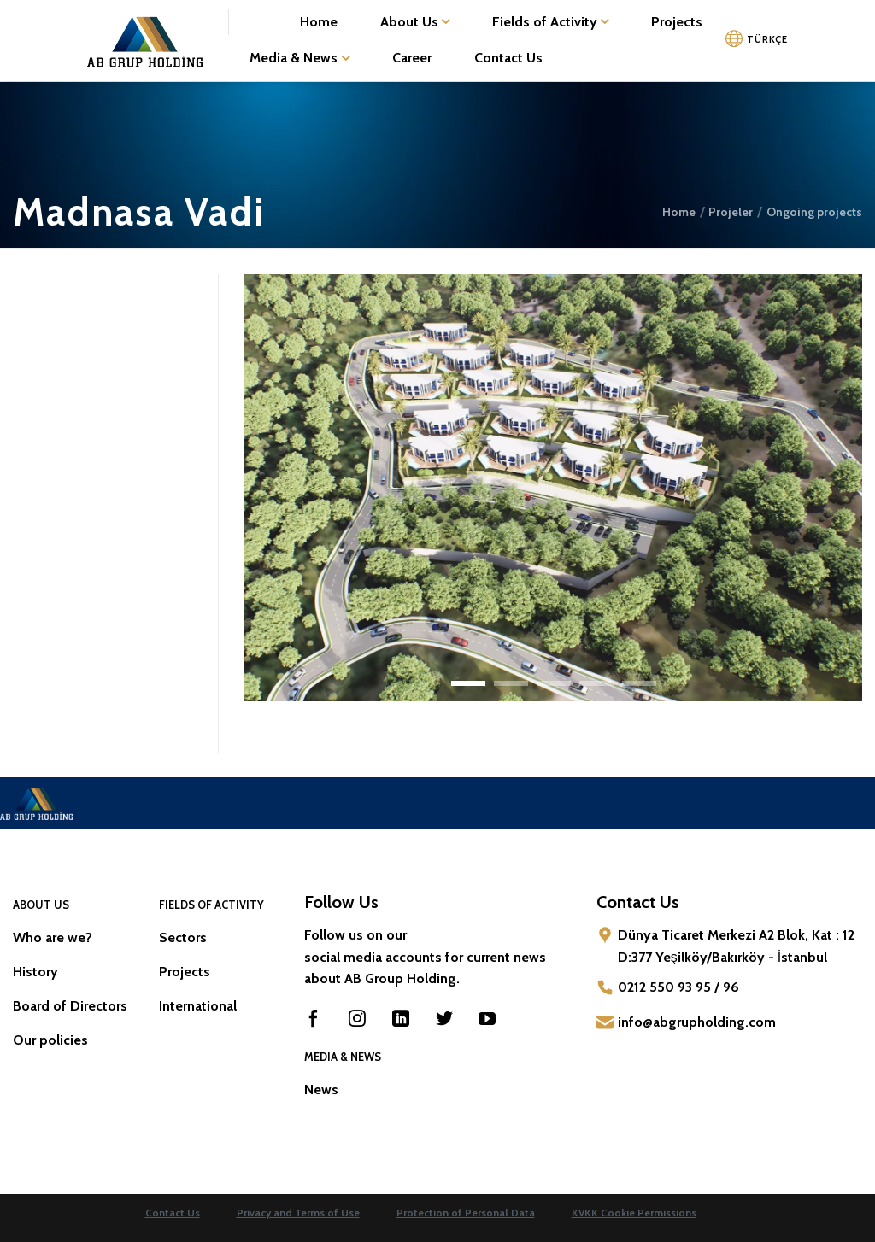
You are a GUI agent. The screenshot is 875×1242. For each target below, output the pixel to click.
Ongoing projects (814, 212)
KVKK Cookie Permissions (634, 1212)
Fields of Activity (550, 22)
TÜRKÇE (767, 39)
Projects (676, 22)
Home (319, 22)
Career (412, 58)
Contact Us (508, 58)
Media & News (299, 58)
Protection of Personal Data (465, 1212)
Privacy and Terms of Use (298, 1212)
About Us (414, 22)
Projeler (730, 212)
